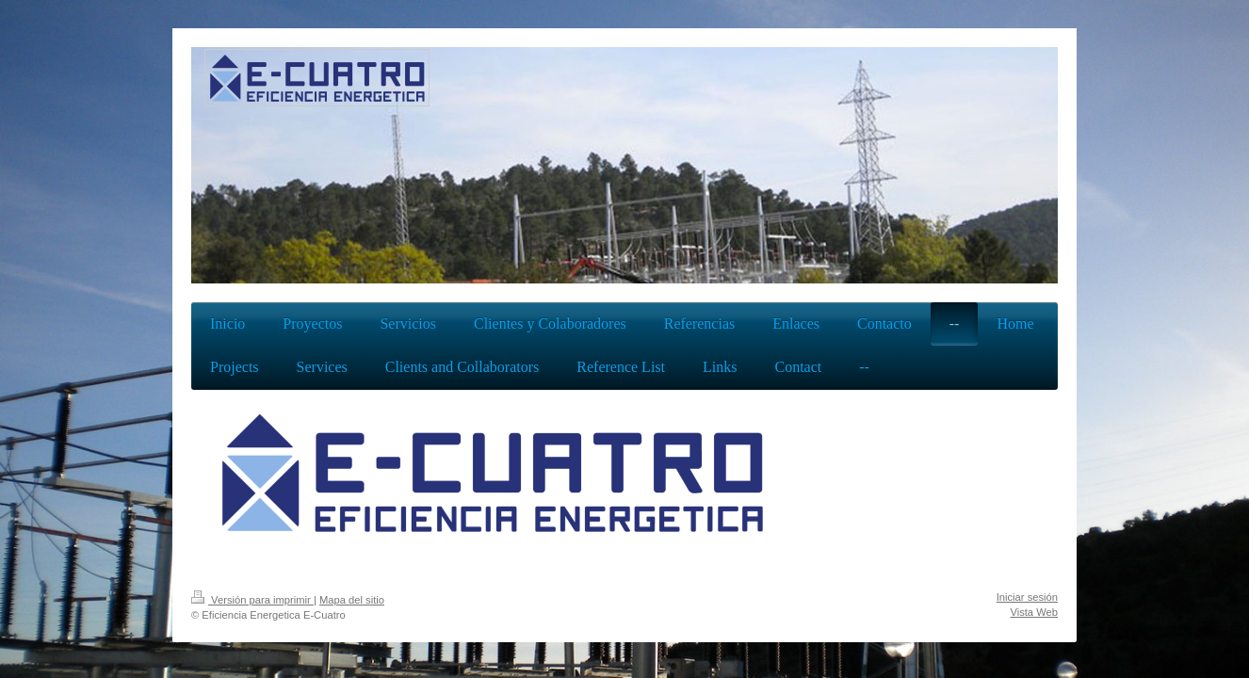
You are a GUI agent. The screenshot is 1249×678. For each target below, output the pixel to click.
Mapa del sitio (351, 599)
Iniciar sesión (1027, 597)
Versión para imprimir (252, 599)
